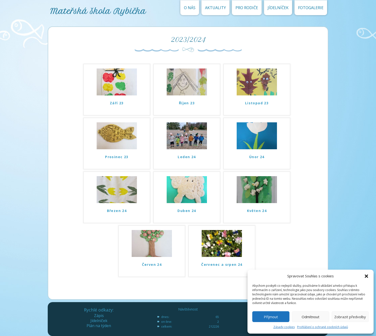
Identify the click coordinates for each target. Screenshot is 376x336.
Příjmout (271, 316)
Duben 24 (186, 210)
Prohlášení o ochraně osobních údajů (322, 327)
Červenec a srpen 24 (221, 264)
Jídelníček (98, 320)
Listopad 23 (257, 103)
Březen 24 (117, 210)
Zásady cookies (284, 327)
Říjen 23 (187, 103)
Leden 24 (187, 157)
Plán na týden (99, 325)
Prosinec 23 (116, 157)
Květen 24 (257, 210)
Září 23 (117, 103)
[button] (366, 276)
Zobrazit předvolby (350, 316)
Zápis (99, 315)
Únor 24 (256, 157)
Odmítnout (310, 316)
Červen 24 (152, 264)
